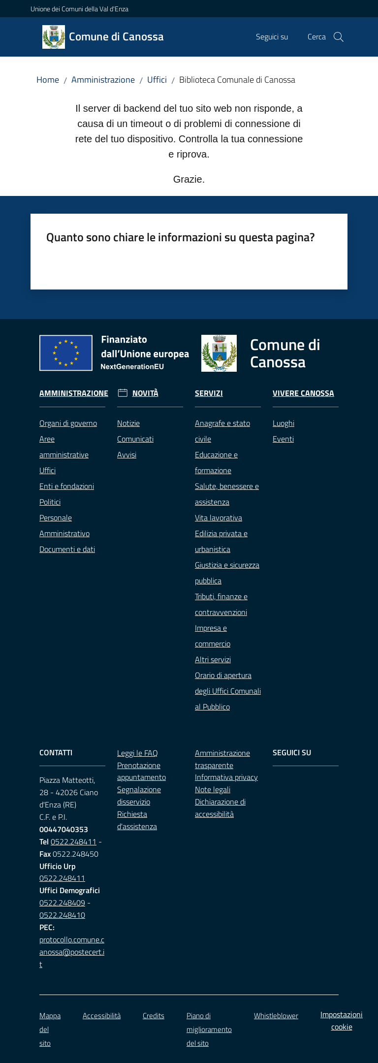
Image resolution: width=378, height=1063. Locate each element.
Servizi (209, 393)
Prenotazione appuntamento (141, 771)
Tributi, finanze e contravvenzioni (221, 604)
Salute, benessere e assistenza (227, 494)
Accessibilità (102, 1015)
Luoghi (283, 423)
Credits (153, 1015)
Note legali (212, 789)
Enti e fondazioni (66, 486)
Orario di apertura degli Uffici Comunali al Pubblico (228, 690)
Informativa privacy (226, 777)
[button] (338, 37)
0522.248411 (73, 841)
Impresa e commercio (212, 635)
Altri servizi (213, 659)
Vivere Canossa (303, 393)
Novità (145, 393)
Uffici (157, 79)
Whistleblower (276, 1015)
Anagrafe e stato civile (222, 431)
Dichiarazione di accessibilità (220, 808)
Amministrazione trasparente (222, 759)
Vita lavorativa (218, 517)
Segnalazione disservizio (139, 795)
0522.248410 (62, 915)
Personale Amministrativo (64, 525)
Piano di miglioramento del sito (209, 1029)
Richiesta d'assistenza (137, 820)
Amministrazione (103, 79)
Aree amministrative (64, 446)
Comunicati (135, 439)
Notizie (128, 423)
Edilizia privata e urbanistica (221, 541)
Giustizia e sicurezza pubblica (227, 572)
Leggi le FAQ (137, 753)
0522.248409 (62, 902)
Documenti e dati (67, 549)
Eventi (283, 439)
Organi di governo (68, 423)
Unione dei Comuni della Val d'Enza (79, 8)
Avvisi (126, 454)
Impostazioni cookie (341, 1020)
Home (47, 79)
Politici (50, 502)
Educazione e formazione (216, 462)
